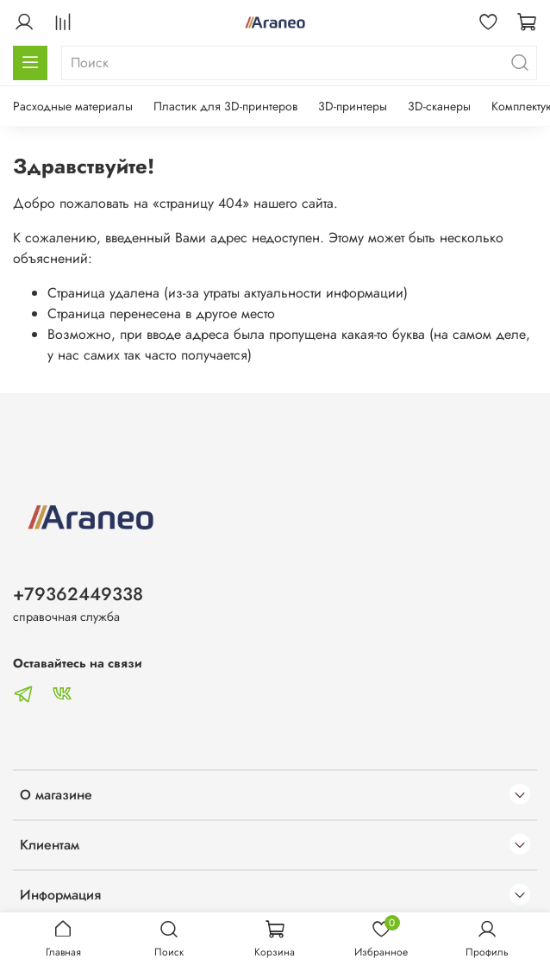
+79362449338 (78, 594)
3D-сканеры (439, 106)
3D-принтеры (352, 106)
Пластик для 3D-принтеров (225, 106)
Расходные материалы (73, 106)
